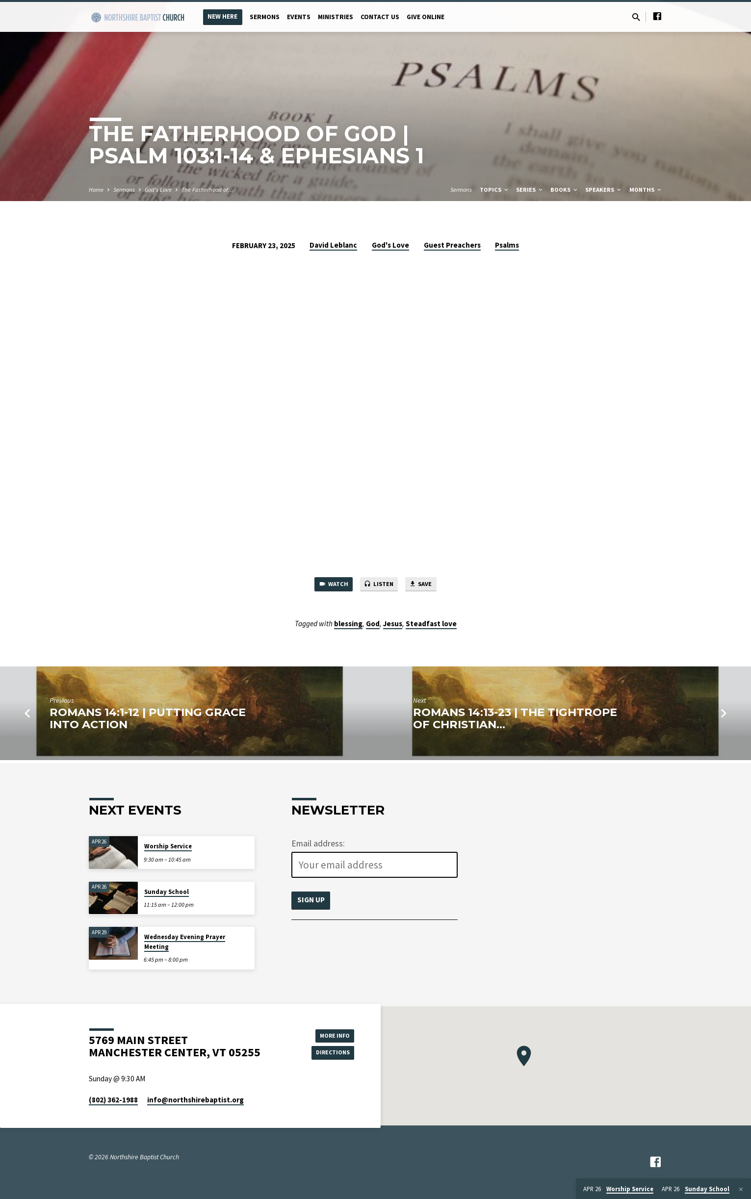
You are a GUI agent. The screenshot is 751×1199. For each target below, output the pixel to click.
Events (299, 17)
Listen (379, 585)
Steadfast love (431, 626)
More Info (329, 1033)
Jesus (392, 626)
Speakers (603, 189)
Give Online (425, 17)
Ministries (335, 17)
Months (646, 189)
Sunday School (166, 892)
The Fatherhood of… (207, 189)
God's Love (158, 189)
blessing (348, 626)
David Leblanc (333, 245)
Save (427, 585)
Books (564, 189)
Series (530, 189)
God (373, 626)
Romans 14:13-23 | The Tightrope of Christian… (515, 721)
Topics (495, 189)
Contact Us (380, 17)
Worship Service (168, 846)
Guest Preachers (452, 245)
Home (96, 189)
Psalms (507, 245)
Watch (326, 585)
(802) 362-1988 (113, 1099)
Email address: (318, 843)
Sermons (265, 17)
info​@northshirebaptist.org (195, 1099)
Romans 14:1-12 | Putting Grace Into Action (148, 721)
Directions (329, 1053)
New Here (222, 16)
